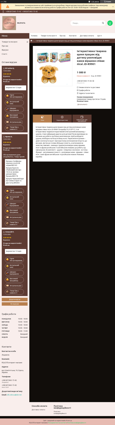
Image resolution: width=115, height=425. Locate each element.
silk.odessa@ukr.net (14, 395)
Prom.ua (69, 420)
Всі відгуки (15, 304)
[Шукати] (103, 23)
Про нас (63, 36)
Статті (4, 54)
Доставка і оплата (87, 36)
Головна (34, 36)
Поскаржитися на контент (57, 422)
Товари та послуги (48, 36)
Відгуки (5, 50)
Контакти (72, 36)
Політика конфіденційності (76, 422)
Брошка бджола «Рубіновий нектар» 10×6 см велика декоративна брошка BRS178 (13, 172)
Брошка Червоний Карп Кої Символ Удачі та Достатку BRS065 (15, 181)
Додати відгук (14, 299)
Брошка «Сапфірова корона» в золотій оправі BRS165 (13, 163)
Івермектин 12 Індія (13, 87)
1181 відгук (95, 1)
